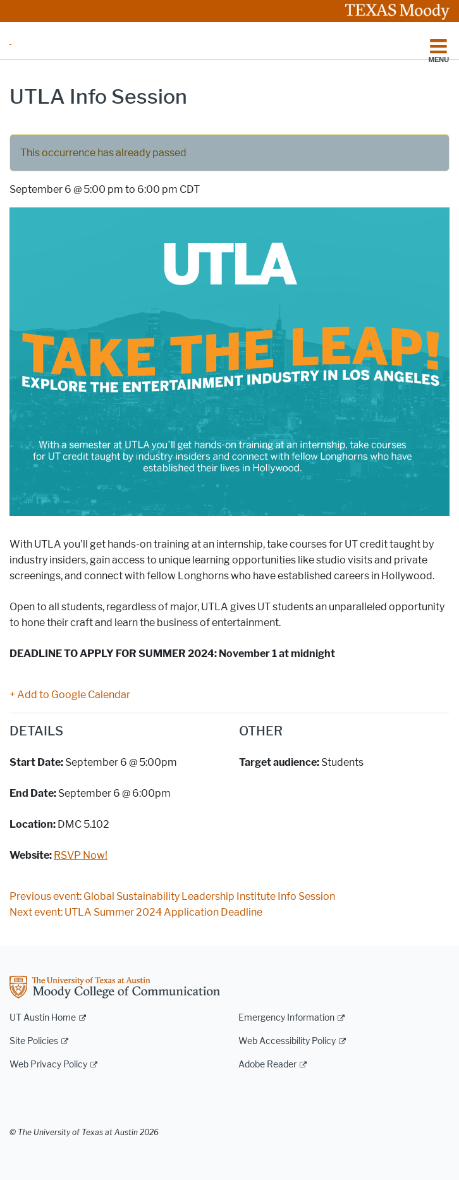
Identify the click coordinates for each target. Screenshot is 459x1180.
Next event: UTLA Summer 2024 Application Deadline (135, 912)
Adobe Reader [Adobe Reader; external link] (267, 1064)
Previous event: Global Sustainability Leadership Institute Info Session (172, 896)
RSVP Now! (80, 855)
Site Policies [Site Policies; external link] (33, 1041)
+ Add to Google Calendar (69, 695)
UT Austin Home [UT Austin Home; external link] (42, 1017)
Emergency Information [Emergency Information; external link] (286, 1017)
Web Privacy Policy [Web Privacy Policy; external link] (48, 1064)
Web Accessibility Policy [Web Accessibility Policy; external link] (287, 1041)
